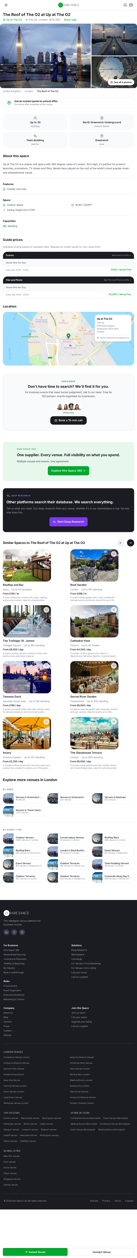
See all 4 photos (121, 82)
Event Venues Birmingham (83, 1129)
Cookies (129, 1200)
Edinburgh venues (12, 1124)
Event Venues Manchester (115, 1118)
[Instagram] (22, 932)
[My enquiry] (130, 5)
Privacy (106, 1200)
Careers (8, 1021)
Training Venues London (15, 1086)
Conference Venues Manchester (86, 1118)
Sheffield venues (28, 1141)
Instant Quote (35, 1252)
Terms (118, 1200)
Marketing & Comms (14, 999)
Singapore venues (12, 1179)
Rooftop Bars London (80, 1074)
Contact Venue (102, 1252)
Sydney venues (11, 1184)
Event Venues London (14, 1091)
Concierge (76, 959)
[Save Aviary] (46, 722)
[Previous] (120, 542)
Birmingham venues (51, 1118)
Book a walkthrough (14, 972)
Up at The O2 (12, 19)
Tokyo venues (10, 1173)
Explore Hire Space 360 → (68, 470)
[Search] (125, 5)
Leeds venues (46, 1124)
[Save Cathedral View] (114, 610)
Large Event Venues (13, 1097)
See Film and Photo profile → (117, 280)
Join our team (78, 1012)
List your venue (79, 972)
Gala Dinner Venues (79, 1091)
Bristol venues (30, 1124)
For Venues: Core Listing (83, 968)
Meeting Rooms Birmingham (111, 1129)
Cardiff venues (10, 1135)
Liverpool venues (30, 1129)
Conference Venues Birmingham (115, 1124)
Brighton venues (48, 1129)
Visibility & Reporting (14, 963)
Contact (8, 1030)
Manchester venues (30, 1118)
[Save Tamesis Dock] (46, 666)
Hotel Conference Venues (82, 1057)
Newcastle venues (28, 1135)
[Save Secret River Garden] (114, 666)
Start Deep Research (68, 521)
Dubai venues (10, 1167)
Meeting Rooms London (81, 1080)
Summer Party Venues (14, 1068)
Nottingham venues (49, 1135)
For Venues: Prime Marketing (86, 963)
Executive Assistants (14, 994)
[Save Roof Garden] (114, 554)
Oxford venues (10, 1141)
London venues (11, 1118)
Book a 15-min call (68, 420)
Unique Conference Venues (16, 1063)
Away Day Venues (12, 1080)
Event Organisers (12, 990)
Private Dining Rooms (14, 1074)
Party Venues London (80, 1068)
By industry (9, 968)
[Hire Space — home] (68, 5)
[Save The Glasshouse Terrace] (114, 722)
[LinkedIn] (6, 932)
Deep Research (79, 950)
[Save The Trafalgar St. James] (46, 610)
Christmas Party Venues (81, 1063)
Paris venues (10, 1162)
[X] (14, 932)
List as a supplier (79, 977)
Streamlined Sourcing (15, 954)
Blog (6, 1017)
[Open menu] (6, 5)
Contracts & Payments (15, 959)
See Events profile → (121, 255)
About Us (8, 1012)
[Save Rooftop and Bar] (46, 554)
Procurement (10, 986)
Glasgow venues (11, 1129)
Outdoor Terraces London (82, 1103)
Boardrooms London (79, 1086)
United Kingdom (12, 91)
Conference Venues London (17, 1057)
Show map (70, 19)
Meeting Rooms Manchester (84, 1124)
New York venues (12, 1156)
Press (6, 1026)
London (29, 91)
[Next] (130, 542)
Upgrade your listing (81, 1021)
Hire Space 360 (11, 950)
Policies (7, 1035)
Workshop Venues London (16, 1103)
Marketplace (77, 954)
